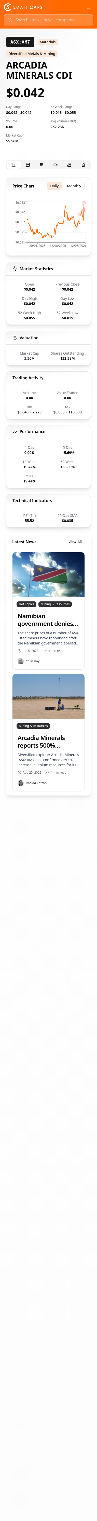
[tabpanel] (48, 487)
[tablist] (48, 164)
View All (75, 541)
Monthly (74, 185)
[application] (48, 225)
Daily (54, 185)
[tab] (14, 165)
